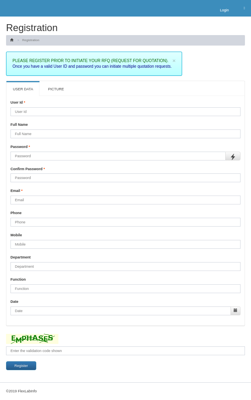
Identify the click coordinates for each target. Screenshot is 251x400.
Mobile (16, 235)
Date (14, 302)
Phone (16, 213)
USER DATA (23, 89)
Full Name (19, 125)
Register (21, 366)
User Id (17, 102)
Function (18, 279)
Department (20, 257)
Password (20, 147)
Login (224, 10)
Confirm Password (27, 169)
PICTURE (56, 89)
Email (16, 191)
